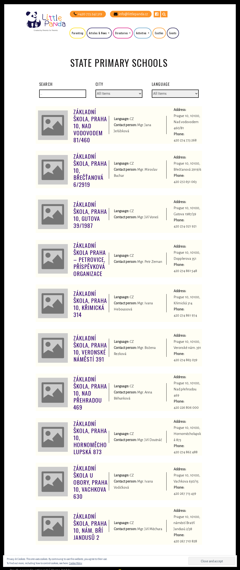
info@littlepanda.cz (131, 14)
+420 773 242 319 (88, 14)
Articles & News (98, 33)
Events (173, 33)
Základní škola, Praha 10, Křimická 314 (90, 304)
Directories (121, 33)
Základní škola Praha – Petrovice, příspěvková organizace (89, 259)
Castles (159, 33)
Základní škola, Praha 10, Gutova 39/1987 (90, 215)
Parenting (77, 33)
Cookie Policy (75, 563)
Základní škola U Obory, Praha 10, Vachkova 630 (90, 482)
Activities (141, 33)
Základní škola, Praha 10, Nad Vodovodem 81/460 (90, 125)
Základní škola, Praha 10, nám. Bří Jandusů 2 (90, 526)
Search (164, 14)
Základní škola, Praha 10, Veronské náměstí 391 (90, 348)
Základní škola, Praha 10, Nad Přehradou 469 (90, 393)
